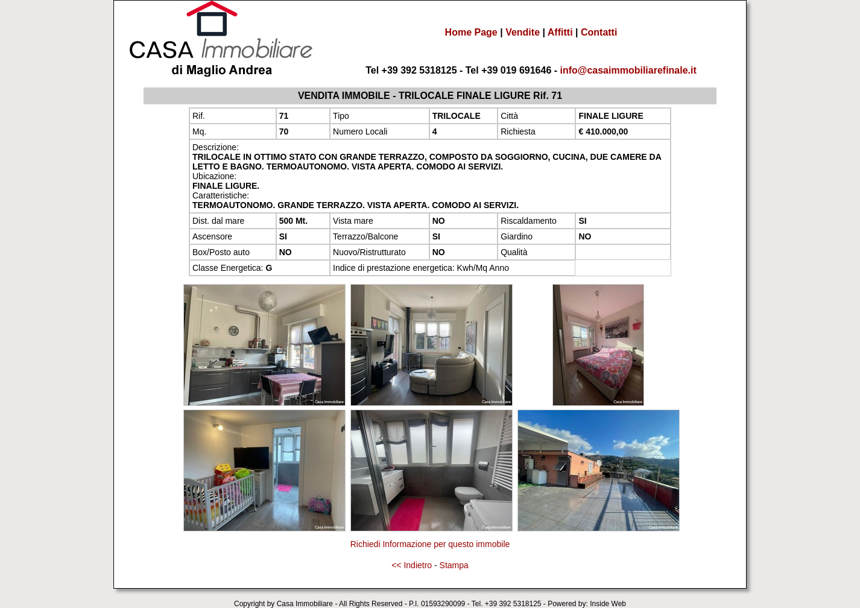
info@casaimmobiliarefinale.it (628, 70)
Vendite (522, 32)
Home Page (471, 32)
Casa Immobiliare (305, 604)
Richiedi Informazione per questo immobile (430, 544)
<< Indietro (411, 565)
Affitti (560, 32)
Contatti (599, 32)
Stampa (454, 565)
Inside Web (608, 604)
